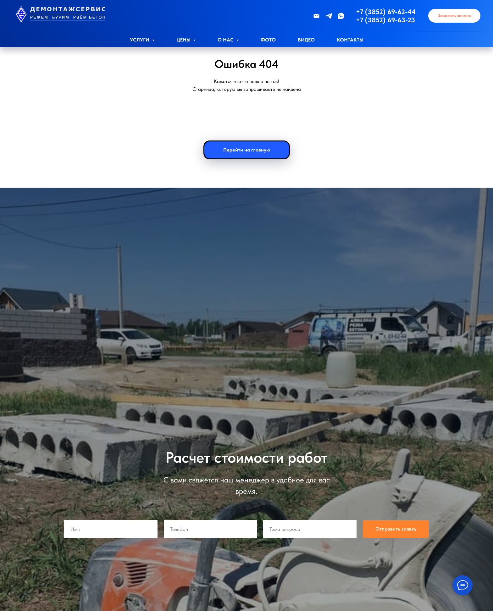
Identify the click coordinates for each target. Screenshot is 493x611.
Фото (268, 40)
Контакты (350, 40)
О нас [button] (226, 40)
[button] (454, 16)
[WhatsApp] (341, 16)
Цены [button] (184, 40)
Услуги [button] (140, 40)
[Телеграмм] (329, 16)
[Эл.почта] (316, 16)
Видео (306, 40)
